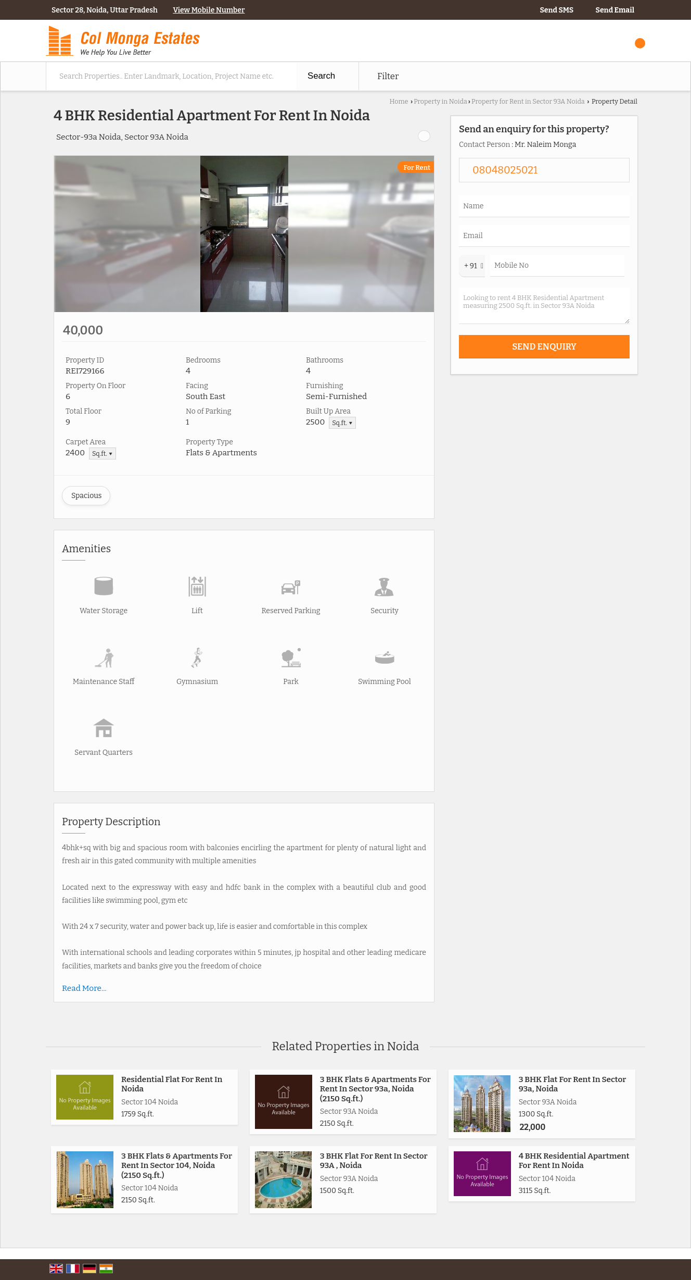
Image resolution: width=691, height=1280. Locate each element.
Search (321, 76)
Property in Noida (440, 101)
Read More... (84, 988)
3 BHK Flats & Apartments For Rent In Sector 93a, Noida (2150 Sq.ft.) (375, 1089)
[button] (209, 10)
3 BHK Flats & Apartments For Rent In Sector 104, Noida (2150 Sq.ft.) (176, 1165)
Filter (388, 76)
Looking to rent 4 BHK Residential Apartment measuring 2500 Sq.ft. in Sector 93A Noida (544, 306)
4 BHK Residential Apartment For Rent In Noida (574, 1160)
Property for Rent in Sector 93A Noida (528, 101)
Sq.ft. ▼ (342, 423)
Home (398, 101)
